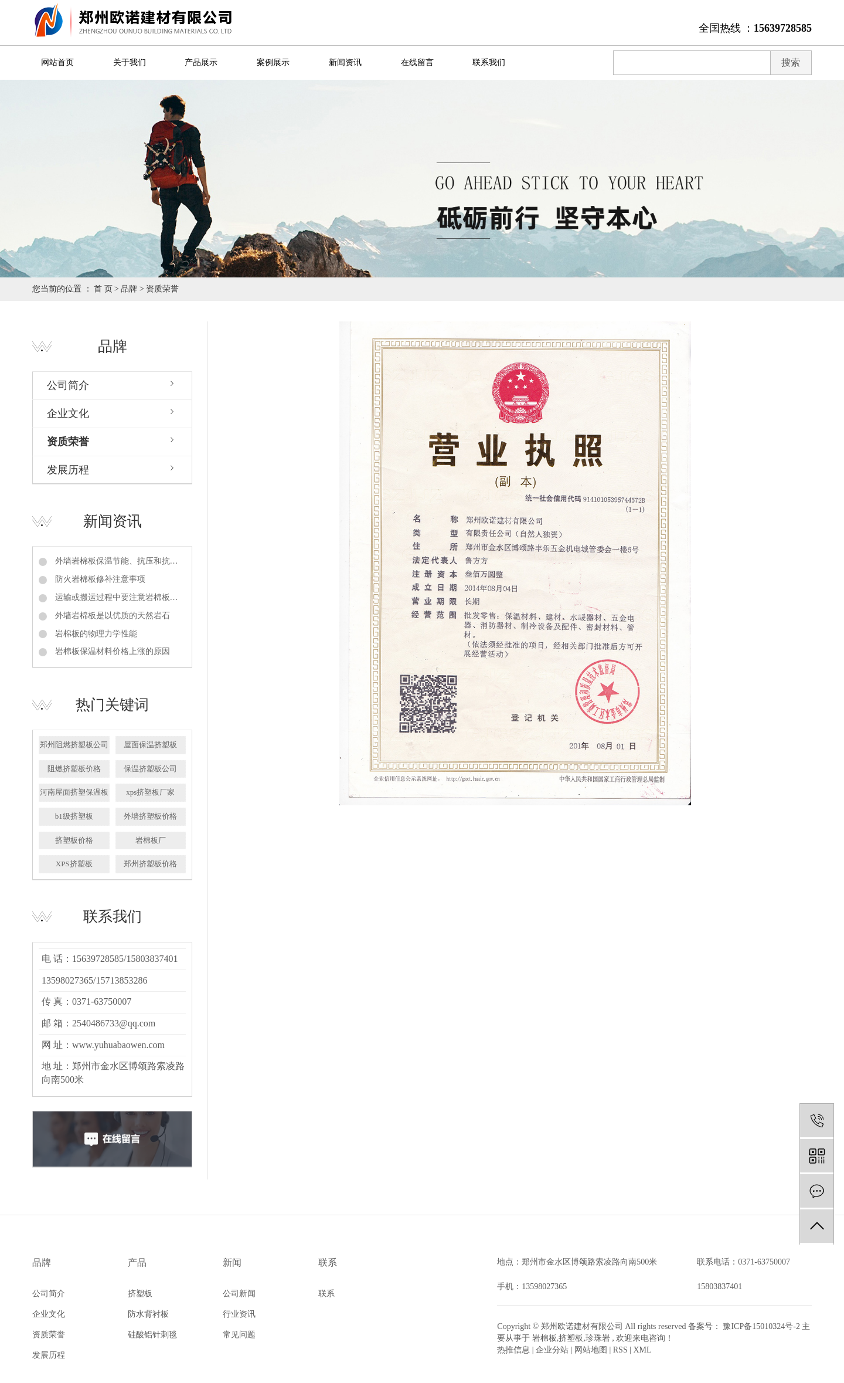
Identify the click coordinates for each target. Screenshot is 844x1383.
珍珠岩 (598, 1338)
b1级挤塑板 (74, 816)
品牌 (129, 288)
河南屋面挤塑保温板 (74, 792)
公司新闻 (239, 1293)
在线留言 (417, 62)
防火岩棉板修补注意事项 (99, 579)
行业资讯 (239, 1314)
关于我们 (129, 62)
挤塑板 (140, 1293)
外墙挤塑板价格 (150, 816)
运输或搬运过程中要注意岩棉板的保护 (119, 597)
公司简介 (68, 385)
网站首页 (57, 62)
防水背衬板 (148, 1314)
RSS (620, 1349)
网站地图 (590, 1349)
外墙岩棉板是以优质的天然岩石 (111, 615)
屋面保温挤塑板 (150, 744)
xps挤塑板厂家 (150, 792)
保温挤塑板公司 (150, 768)
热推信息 (513, 1349)
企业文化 (68, 413)
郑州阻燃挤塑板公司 (74, 744)
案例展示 (273, 62)
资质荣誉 (68, 442)
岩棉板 (544, 1338)
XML (643, 1349)
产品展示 (201, 62)
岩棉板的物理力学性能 (95, 633)
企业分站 (552, 1349)
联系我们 (488, 62)
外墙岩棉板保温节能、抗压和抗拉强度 (119, 561)
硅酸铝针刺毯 (152, 1334)
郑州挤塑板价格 (150, 863)
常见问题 (239, 1334)
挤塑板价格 (74, 840)
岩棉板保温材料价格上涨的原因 (111, 651)
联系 (326, 1293)
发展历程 (68, 470)
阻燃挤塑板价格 (74, 768)
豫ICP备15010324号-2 (761, 1326)
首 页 (103, 288)
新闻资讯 (345, 62)
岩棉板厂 (150, 840)
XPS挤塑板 (74, 863)
